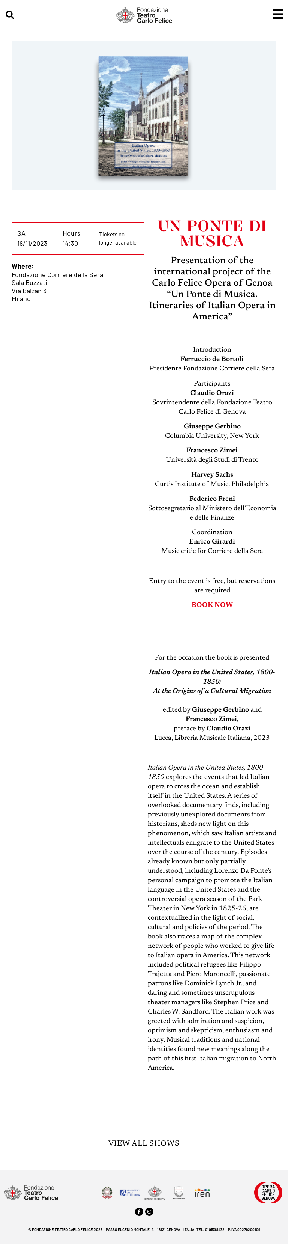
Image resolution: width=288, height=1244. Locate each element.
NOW (223, 605)
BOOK (202, 605)
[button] (10, 15)
